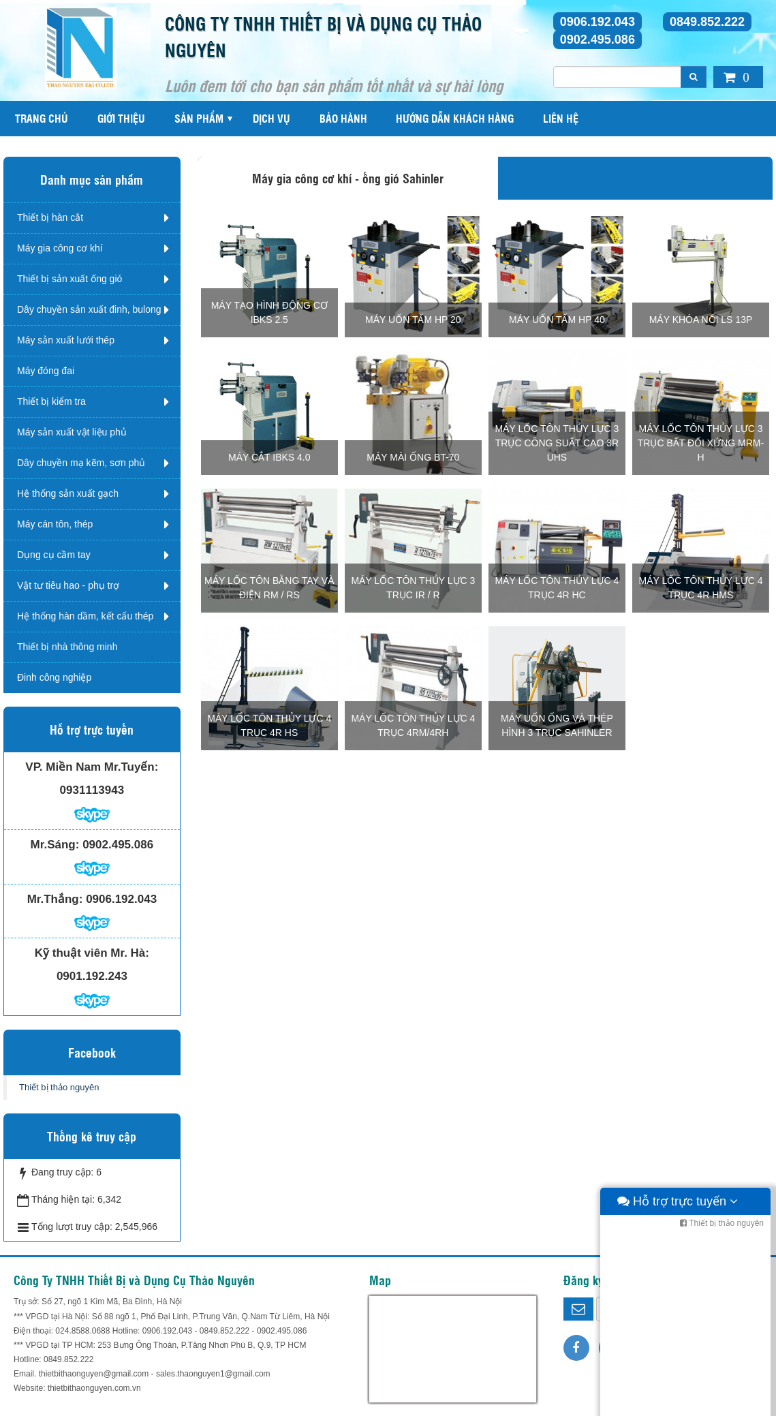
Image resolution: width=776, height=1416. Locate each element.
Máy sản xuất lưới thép (65, 340)
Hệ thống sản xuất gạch (68, 493)
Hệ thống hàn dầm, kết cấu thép (85, 616)
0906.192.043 (597, 22)
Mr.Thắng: (55, 899)
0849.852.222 (707, 22)
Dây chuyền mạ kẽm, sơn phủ (81, 462)
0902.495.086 (597, 39)
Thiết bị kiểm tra (51, 401)
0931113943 (92, 790)
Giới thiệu (121, 118)
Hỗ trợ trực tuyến (677, 1402)
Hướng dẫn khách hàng (455, 118)
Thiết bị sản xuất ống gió (69, 278)
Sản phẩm (198, 118)
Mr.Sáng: (55, 844)
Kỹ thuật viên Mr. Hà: (92, 952)
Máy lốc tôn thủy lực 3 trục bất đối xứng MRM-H (701, 443)
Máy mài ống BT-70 (413, 457)
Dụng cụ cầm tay (54, 554)
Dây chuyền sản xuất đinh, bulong (89, 309)
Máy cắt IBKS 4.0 (269, 457)
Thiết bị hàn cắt (50, 217)
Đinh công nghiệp (54, 677)
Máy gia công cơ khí (60, 248)
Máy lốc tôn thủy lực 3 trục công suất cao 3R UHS (557, 443)
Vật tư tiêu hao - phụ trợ (68, 585)
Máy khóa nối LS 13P (701, 319)
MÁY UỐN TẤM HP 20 (413, 319)
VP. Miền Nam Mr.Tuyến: (91, 766)
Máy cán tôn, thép (55, 524)
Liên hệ (560, 118)
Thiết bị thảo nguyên (59, 1087)
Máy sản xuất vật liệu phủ (72, 432)
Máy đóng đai (45, 370)
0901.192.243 (92, 976)
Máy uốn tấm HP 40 (557, 319)
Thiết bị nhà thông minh (67, 646)
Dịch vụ (271, 118)
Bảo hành (343, 118)
